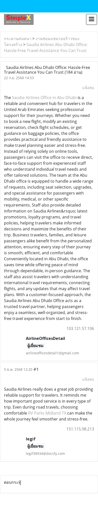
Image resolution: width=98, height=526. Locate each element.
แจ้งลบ (88, 87)
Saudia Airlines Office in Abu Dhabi (44, 97)
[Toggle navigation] (91, 19)
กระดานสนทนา (17, 38)
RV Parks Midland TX (47, 413)
